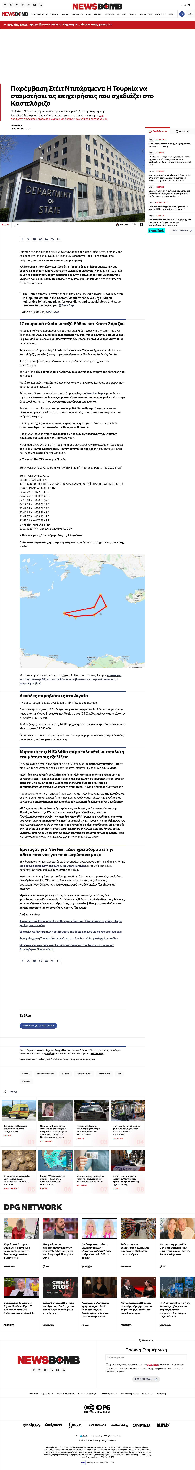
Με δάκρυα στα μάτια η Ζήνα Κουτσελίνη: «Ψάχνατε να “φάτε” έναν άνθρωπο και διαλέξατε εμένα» (96, 1251)
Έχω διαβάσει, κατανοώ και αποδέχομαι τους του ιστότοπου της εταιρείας (146, 1364)
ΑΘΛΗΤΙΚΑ (103, 14)
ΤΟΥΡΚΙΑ (26, 1074)
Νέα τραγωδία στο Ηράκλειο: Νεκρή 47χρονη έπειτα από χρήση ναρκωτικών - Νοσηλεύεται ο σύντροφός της (170, 222)
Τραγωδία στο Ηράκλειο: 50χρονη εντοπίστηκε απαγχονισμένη (71, 24)
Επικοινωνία (147, 1394)
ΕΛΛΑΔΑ (48, 14)
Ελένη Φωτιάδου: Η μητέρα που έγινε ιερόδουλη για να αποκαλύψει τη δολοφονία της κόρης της (58, 1307)
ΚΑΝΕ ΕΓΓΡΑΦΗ (146, 1379)
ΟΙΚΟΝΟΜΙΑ (71, 14)
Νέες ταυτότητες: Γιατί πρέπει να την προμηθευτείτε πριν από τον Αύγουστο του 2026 (90, 1179)
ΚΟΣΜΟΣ (92, 14)
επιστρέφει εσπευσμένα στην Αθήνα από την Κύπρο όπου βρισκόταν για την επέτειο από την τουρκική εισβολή (70, 679)
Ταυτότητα (33, 1394)
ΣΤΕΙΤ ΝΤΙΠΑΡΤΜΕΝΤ (45, 1074)
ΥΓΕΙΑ (82, 14)
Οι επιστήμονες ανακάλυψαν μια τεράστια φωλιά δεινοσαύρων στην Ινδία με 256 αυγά (17, 1180)
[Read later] (141, 225)
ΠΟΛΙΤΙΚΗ (59, 14)
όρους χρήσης (153, 1364)
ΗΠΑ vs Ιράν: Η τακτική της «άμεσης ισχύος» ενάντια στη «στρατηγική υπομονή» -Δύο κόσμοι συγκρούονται (175, 1309)
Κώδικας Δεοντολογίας (87, 1394)
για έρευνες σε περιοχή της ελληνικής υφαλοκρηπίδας (53, 865)
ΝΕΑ (119, 1074)
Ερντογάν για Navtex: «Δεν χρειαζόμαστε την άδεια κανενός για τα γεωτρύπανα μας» (71, 931)
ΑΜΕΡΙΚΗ (26, 1081)
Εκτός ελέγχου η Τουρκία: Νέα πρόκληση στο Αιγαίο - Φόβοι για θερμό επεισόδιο (69, 938)
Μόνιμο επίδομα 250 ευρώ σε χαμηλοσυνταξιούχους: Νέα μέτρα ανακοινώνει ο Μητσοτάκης (126, 1130)
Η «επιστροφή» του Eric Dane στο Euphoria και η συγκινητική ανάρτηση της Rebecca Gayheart (175, 1249)
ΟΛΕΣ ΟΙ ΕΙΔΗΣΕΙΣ (33, 14)
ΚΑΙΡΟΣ (127, 14)
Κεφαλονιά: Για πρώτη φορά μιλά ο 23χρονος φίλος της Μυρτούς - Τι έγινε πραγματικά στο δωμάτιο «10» (17, 1251)
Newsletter (41, 1059)
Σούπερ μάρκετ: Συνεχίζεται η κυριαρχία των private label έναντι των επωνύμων (135, 1249)
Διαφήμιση (161, 1394)
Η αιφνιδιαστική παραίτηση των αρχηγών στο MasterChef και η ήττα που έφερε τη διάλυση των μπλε (58, 1251)
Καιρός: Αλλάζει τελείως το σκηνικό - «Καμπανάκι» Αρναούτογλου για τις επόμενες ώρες (52, 1180)
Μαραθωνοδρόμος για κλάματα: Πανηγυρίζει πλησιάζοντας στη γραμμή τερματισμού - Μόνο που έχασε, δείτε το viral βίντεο (170, 178)
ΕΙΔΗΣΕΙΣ (65, 1074)
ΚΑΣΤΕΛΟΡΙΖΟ (104, 1074)
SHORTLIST (155, 14)
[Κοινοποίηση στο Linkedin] (46, 239)
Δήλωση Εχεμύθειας (65, 1394)
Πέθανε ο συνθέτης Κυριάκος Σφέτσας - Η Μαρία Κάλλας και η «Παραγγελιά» (168, 208)
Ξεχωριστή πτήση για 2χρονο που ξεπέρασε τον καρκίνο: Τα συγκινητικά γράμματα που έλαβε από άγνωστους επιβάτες (169, 193)
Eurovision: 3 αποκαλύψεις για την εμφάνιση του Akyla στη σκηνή (170, 145)
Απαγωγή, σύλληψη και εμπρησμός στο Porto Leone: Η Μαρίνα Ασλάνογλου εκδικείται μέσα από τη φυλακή (95, 1309)
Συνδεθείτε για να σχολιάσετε (38, 1025)
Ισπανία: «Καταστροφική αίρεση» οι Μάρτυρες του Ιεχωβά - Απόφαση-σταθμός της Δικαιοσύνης (126, 1180)
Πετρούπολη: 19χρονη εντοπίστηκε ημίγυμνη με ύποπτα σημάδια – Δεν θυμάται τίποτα (88, 1130)
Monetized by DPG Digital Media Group (106, 1436)
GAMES (166, 14)
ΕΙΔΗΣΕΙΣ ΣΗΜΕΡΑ (84, 1074)
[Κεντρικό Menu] (190, 14)
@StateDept (66, 305)
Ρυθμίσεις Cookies (109, 1394)
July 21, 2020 (52, 311)
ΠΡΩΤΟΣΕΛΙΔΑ (140, 14)
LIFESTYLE (116, 14)
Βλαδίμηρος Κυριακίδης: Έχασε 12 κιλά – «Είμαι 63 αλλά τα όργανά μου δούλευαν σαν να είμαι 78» (19, 1307)
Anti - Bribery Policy (129, 1394)
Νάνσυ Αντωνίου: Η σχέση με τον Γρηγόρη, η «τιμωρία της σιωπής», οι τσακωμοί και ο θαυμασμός (136, 1307)
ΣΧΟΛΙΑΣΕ (122, 225)
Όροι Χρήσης (47, 1394)
